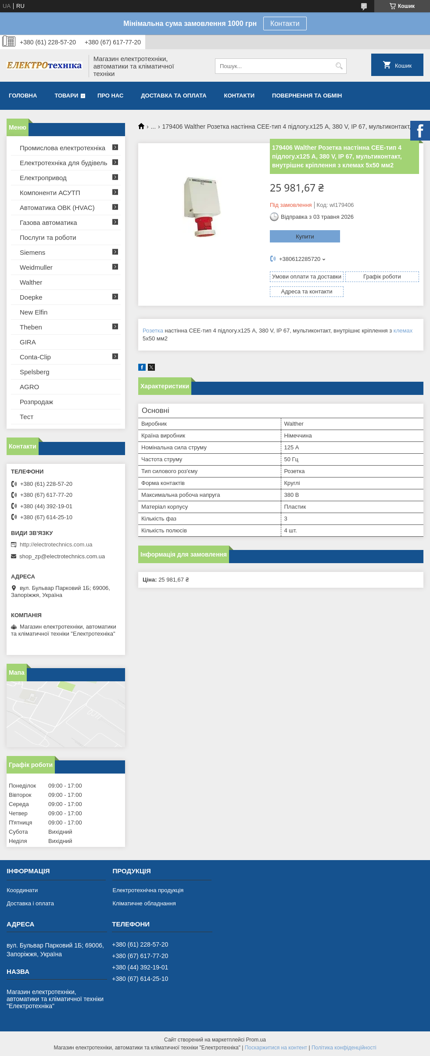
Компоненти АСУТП (50, 192)
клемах (403, 330)
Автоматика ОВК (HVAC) (57, 207)
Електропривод (43, 177)
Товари (66, 95)
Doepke (31, 297)
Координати (22, 890)
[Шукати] (339, 66)
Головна (23, 95)
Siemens (32, 252)
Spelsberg (35, 372)
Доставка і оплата (30, 903)
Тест (26, 416)
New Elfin (33, 312)
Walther (31, 282)
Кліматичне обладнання (144, 903)
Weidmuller (36, 267)
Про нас (110, 95)
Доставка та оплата (173, 95)
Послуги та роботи (48, 237)
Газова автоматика (48, 222)
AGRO (29, 387)
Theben (31, 327)
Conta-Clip (35, 357)
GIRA (28, 342)
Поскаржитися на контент (276, 1048)
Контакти (285, 23)
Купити (305, 236)
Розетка (153, 330)
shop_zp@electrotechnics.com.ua (62, 556)
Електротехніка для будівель (64, 162)
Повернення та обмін (307, 95)
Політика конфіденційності (344, 1048)
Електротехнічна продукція (147, 890)
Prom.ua (256, 1040)
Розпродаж (36, 401)
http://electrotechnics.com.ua (56, 544)
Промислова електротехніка (62, 148)
